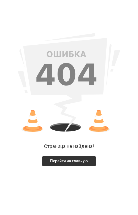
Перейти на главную (69, 161)
